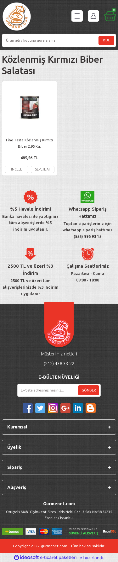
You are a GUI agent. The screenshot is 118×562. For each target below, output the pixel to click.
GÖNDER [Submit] (88, 390)
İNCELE (16, 169)
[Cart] (110, 16)
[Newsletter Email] (59, 390)
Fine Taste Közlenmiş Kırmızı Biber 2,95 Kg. (29, 143)
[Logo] (16, 17)
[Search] (59, 40)
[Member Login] (93, 16)
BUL (106, 40)
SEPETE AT (42, 169)
